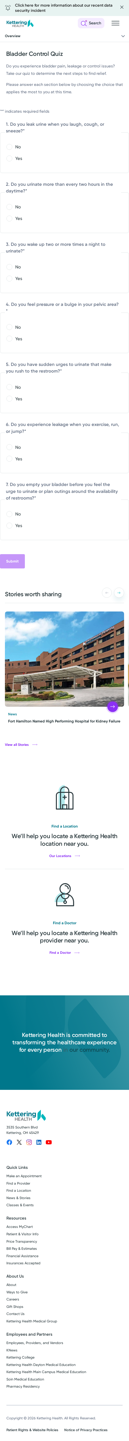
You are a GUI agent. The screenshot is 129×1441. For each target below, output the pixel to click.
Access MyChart (19, 1227)
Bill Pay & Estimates (21, 1249)
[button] (119, 593)
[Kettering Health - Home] (19, 23)
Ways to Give (17, 1292)
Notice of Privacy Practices (86, 1430)
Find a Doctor (64, 953)
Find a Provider (18, 1183)
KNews (11, 1350)
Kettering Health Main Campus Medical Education (46, 1372)
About (11, 1285)
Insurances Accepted (23, 1263)
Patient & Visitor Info (22, 1234)
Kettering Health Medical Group (31, 1321)
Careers (12, 1299)
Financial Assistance (22, 1256)
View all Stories (21, 745)
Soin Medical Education (25, 1379)
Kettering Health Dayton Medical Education (41, 1365)
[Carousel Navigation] (112, 593)
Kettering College (20, 1357)
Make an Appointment (24, 1176)
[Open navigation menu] (115, 23)
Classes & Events (20, 1205)
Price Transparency (21, 1241)
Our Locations (64, 856)
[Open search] (91, 23)
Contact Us (15, 1314)
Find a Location (18, 1191)
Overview (65, 36)
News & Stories (18, 1198)
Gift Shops (14, 1307)
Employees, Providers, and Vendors (34, 1343)
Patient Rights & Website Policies (32, 1430)
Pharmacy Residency (23, 1386)
